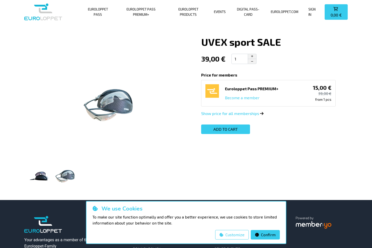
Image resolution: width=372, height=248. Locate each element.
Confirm (265, 234)
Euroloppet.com (284, 12)
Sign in (312, 11)
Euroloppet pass (98, 11)
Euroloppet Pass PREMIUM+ (141, 11)
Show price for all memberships (232, 113)
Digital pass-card (248, 11)
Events (220, 12)
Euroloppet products (188, 11)
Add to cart (225, 129)
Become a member (242, 97)
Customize (231, 234)
